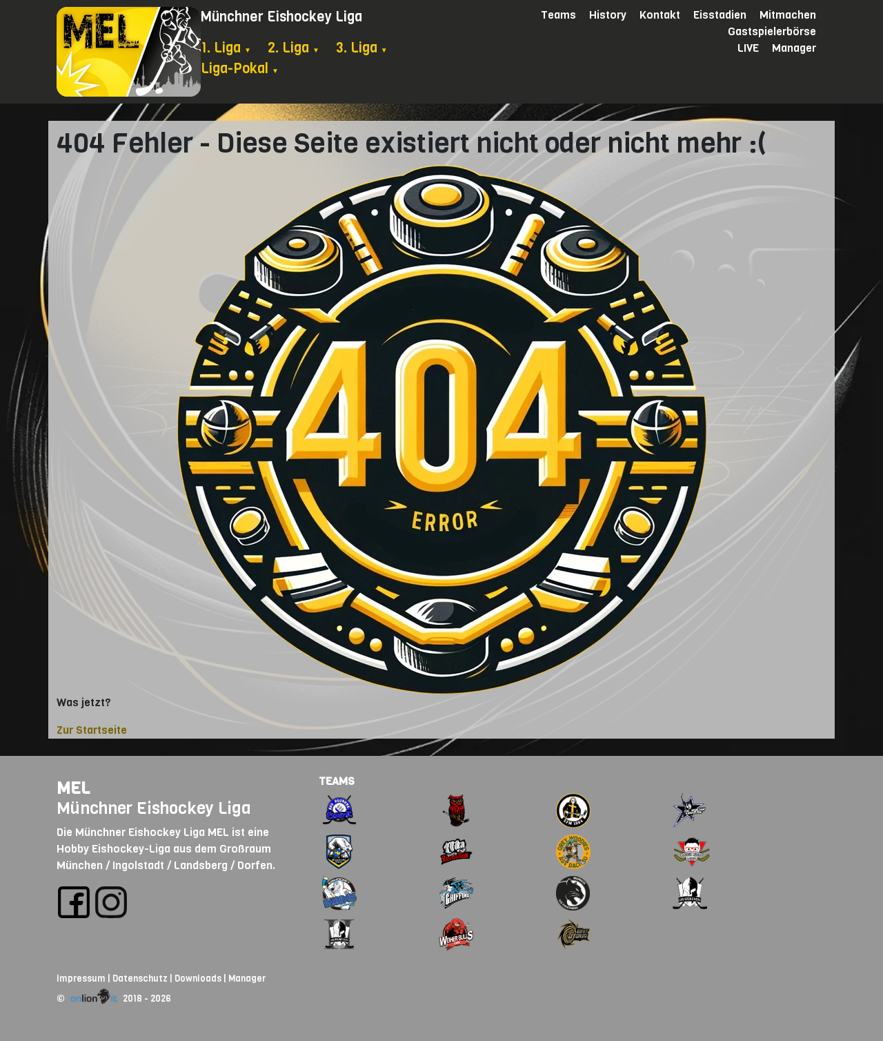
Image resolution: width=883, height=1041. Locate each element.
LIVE (748, 48)
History (607, 15)
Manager (794, 48)
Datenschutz (140, 978)
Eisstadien (719, 15)
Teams (558, 15)
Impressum (81, 978)
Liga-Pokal (240, 68)
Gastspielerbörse (772, 31)
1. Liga (226, 48)
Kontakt (659, 15)
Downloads (198, 978)
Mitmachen (788, 15)
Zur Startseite (92, 730)
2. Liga (293, 48)
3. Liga (362, 48)
